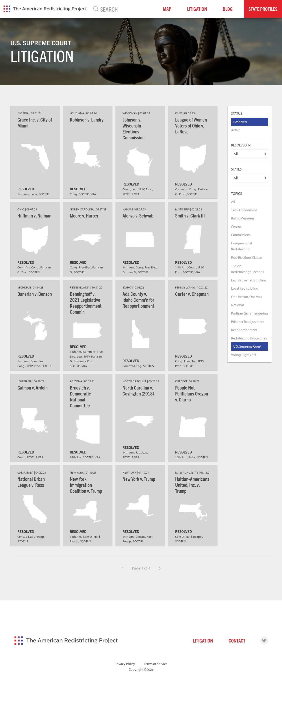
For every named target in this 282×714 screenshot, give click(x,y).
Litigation (197, 9)
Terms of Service (155, 664)
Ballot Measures (242, 218)
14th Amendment (244, 210)
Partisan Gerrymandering (249, 313)
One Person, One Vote (247, 296)
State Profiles (263, 9)
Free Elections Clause (246, 257)
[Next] (160, 568)
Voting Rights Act (243, 354)
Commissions (240, 234)
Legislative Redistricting (248, 280)
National (237, 305)
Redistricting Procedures (249, 338)
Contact (237, 640)
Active (235, 130)
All (233, 201)
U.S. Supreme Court (247, 346)
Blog (228, 9)
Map (167, 9)
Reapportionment (244, 330)
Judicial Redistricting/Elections (247, 269)
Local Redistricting (244, 288)
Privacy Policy (125, 664)
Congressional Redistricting (241, 246)
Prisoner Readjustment (247, 321)
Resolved (240, 122)
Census (236, 226)
